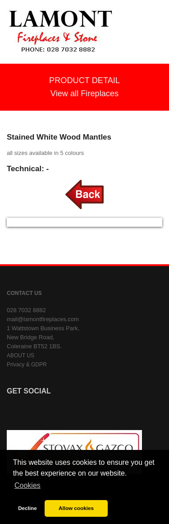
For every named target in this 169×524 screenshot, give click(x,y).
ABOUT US (20, 355)
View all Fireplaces (84, 93)
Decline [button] (27, 508)
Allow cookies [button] (76, 508)
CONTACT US (24, 293)
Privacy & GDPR (27, 364)
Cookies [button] (27, 485)
